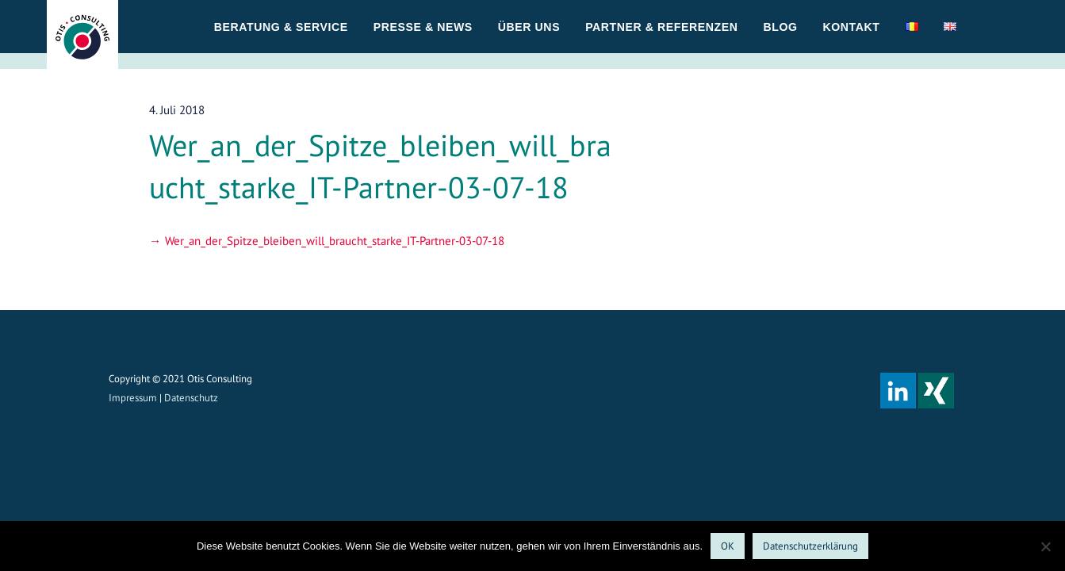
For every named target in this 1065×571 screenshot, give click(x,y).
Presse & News (423, 27)
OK (727, 546)
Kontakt (851, 27)
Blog (780, 27)
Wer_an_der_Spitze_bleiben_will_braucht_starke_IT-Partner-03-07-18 (334, 240)
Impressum (133, 397)
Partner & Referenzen (661, 27)
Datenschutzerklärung (810, 546)
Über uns (529, 27)
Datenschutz (191, 397)
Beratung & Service (281, 27)
